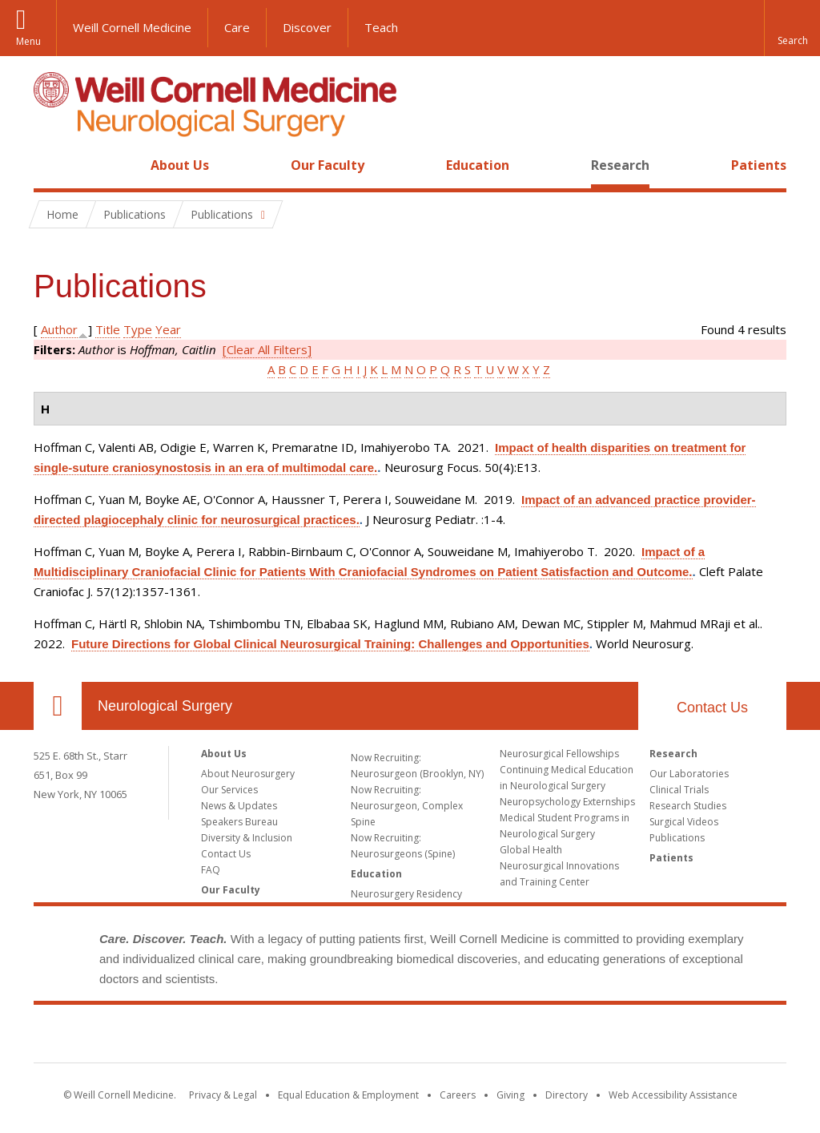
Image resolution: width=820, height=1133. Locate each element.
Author (59, 329)
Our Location (58, 706)
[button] (792, 28)
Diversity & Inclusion (246, 838)
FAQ (210, 870)
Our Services (229, 789)
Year (168, 329)
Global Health (531, 850)
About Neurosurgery (248, 773)
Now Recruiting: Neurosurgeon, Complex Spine (407, 806)
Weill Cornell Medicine (132, 27)
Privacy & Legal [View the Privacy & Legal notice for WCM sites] (223, 1095)
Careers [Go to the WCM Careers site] (458, 1095)
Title (107, 329)
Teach (381, 27)
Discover (307, 27)
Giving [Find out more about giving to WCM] (510, 1095)
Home (51, 165)
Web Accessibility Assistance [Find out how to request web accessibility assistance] (673, 1095)
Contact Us (712, 708)
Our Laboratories (689, 773)
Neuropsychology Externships (567, 801)
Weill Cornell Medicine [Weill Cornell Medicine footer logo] (410, 1036)
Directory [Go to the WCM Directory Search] (566, 1095)
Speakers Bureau (239, 822)
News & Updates (239, 805)
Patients (758, 165)
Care (237, 27)
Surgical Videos (683, 822)
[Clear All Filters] (267, 349)
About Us (180, 165)
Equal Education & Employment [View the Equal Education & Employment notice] (348, 1095)
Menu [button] (28, 41)
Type (137, 329)
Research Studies (687, 805)
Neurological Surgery (165, 706)
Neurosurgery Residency (406, 894)
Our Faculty (327, 165)
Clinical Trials (679, 789)
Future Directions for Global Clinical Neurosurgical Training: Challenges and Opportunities (330, 644)
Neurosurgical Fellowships (559, 753)
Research (620, 165)
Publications (677, 838)
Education (477, 165)
